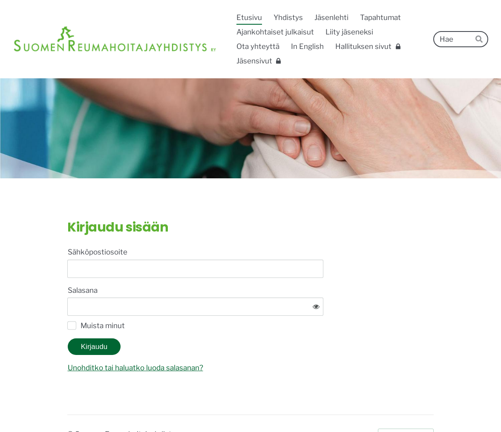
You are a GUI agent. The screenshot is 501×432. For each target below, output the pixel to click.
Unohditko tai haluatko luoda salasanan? (222, 341)
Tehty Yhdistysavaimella (406, 407)
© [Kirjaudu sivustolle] (71, 407)
